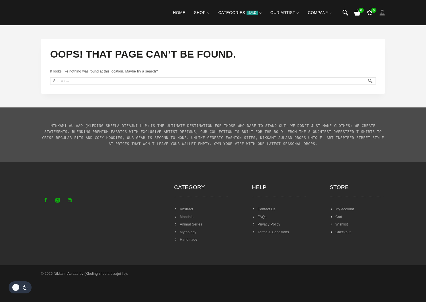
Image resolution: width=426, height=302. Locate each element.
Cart (338, 217)
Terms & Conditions (273, 232)
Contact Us (266, 209)
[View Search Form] (345, 12)
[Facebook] (45, 200)
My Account (344, 209)
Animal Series (191, 224)
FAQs (262, 217)
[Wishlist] (370, 12)
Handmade (188, 240)
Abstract (186, 209)
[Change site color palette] (20, 287)
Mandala (187, 217)
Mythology (188, 232)
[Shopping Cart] (357, 12)
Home (179, 12)
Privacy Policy (269, 224)
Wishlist (341, 224)
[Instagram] (57, 200)
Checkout (343, 232)
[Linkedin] (69, 200)
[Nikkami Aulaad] (58, 12)
